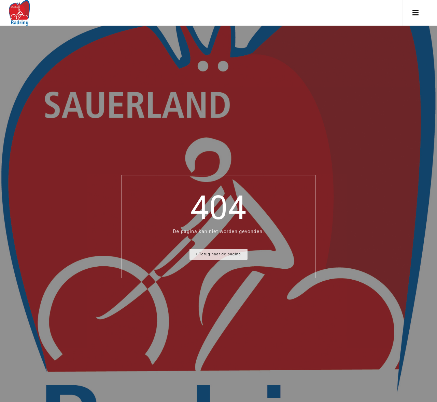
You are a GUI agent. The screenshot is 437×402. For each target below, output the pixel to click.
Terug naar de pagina (218, 254)
